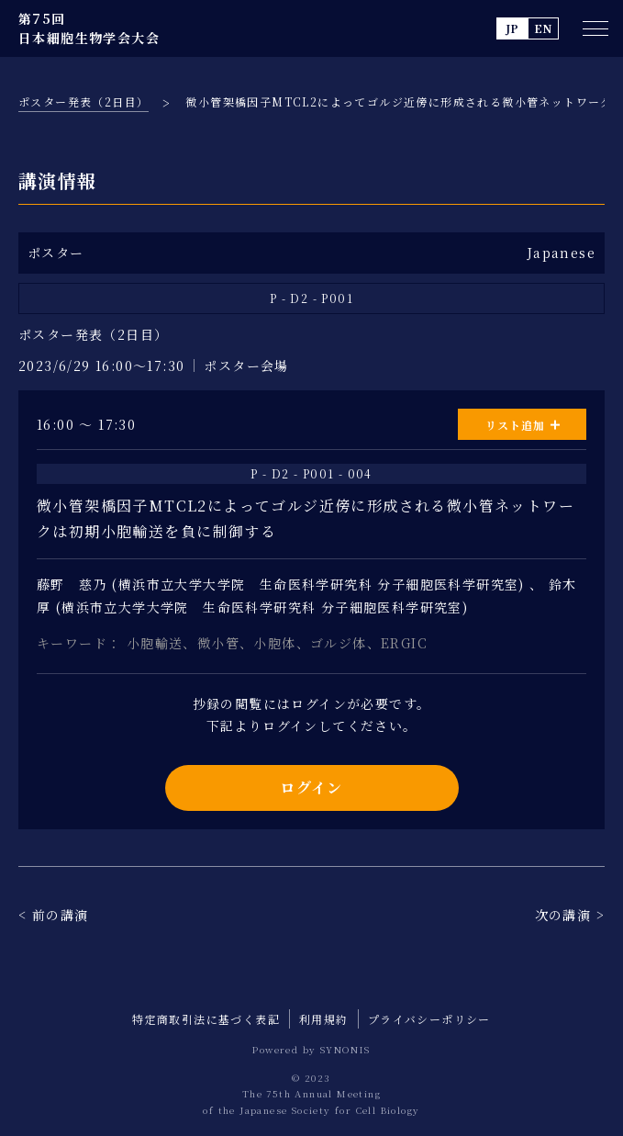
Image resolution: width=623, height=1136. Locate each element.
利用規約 (324, 1019)
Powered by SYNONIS (311, 1049)
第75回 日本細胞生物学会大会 (89, 28)
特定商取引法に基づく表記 (206, 1019)
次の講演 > (570, 914)
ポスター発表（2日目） (83, 101)
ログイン (311, 787)
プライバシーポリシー (429, 1019)
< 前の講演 (53, 914)
